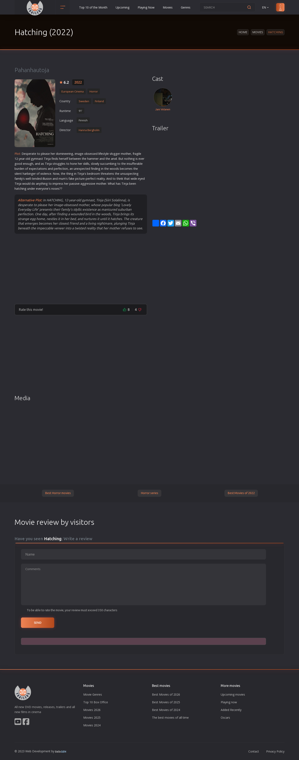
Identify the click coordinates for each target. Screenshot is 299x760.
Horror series (149, 493)
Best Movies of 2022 (241, 493)
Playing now (229, 702)
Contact (253, 751)
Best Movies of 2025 (166, 702)
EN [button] (265, 7)
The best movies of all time (170, 717)
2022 (78, 82)
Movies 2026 (91, 710)
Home (243, 32)
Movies (168, 7)
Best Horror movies (58, 493)
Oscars (225, 717)
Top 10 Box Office (95, 702)
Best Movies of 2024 (166, 710)
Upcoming (122, 7)
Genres (185, 7)
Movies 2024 (91, 725)
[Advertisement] (81, 269)
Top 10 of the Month (93, 7)
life (100, 154)
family (19, 179)
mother (126, 154)
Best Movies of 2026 (166, 694)
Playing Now (146, 7)
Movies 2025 (91, 717)
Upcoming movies (233, 694)
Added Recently (231, 710)
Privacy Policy (275, 751)
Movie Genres (92, 694)
